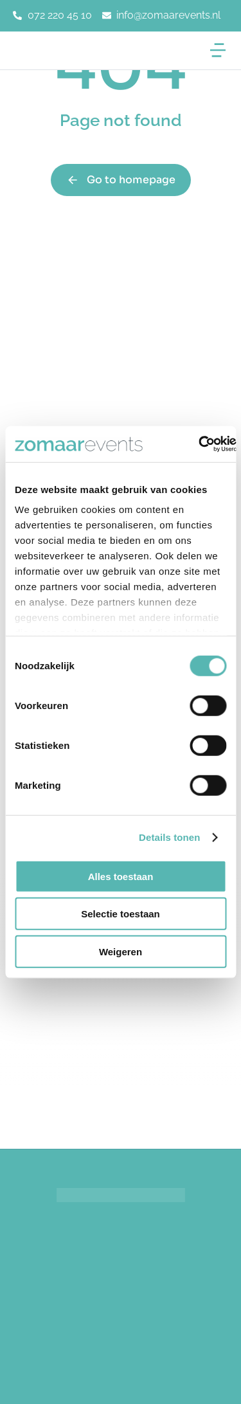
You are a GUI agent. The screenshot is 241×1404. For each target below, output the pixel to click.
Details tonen (169, 837)
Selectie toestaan (120, 913)
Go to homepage (120, 179)
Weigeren (120, 951)
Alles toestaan (121, 875)
